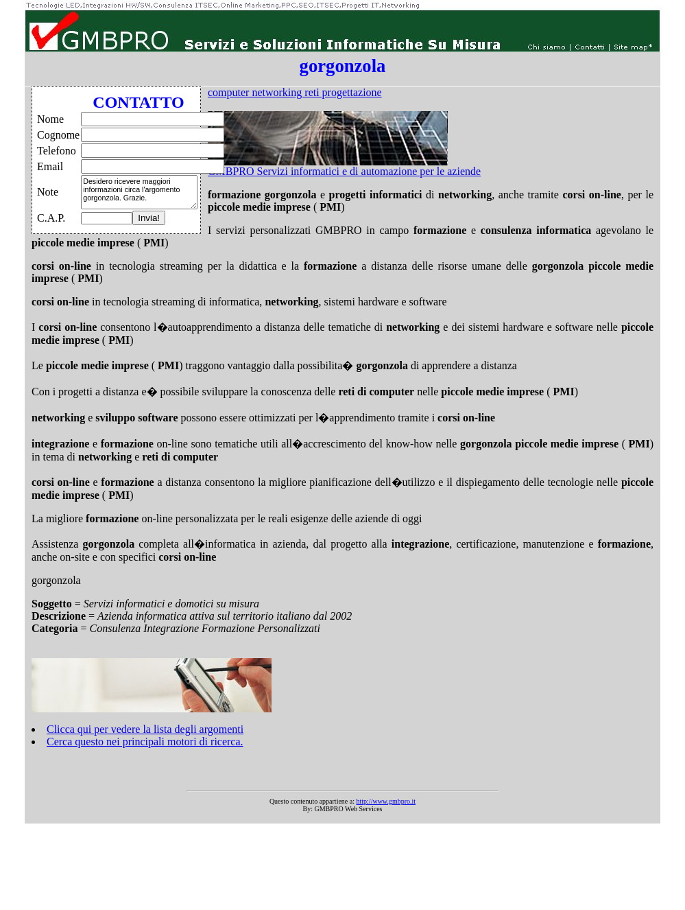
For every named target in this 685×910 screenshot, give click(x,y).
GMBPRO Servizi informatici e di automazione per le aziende (344, 171)
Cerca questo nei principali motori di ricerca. (145, 741)
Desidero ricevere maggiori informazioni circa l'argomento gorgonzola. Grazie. (139, 192)
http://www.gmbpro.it (386, 801)
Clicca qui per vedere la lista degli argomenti (145, 729)
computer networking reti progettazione (295, 92)
